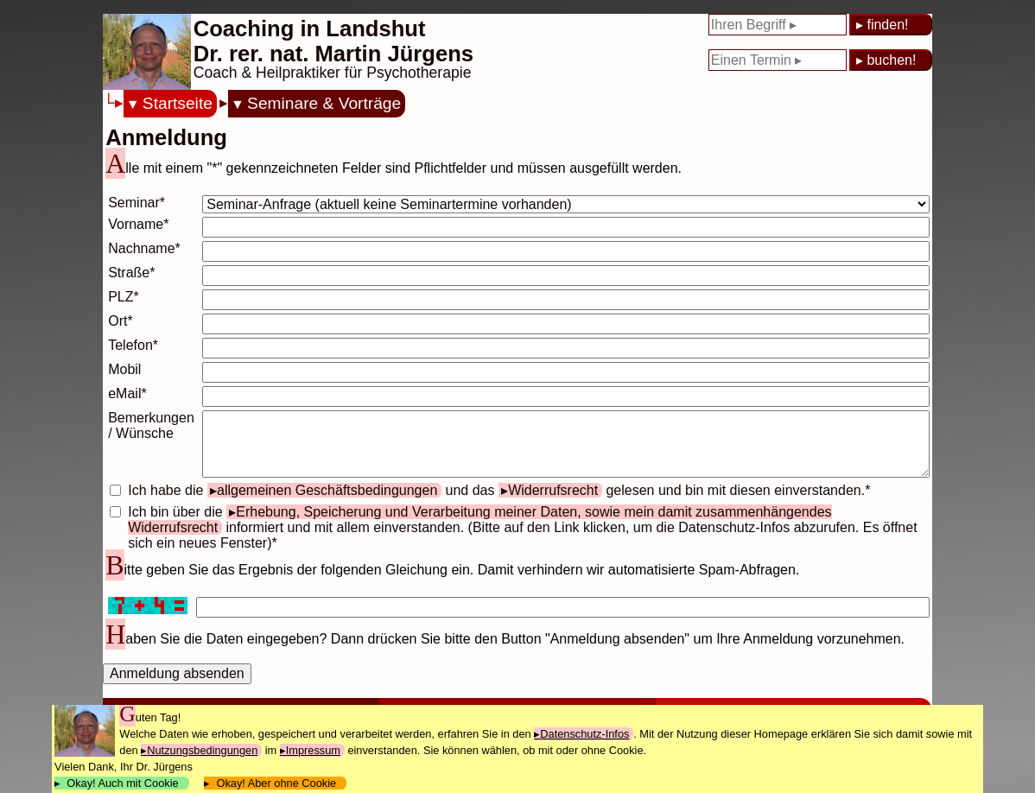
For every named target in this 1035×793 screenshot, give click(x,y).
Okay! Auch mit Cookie (122, 783)
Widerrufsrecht (553, 490)
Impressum (313, 750)
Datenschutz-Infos (584, 733)
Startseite (178, 103)
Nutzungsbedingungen (202, 750)
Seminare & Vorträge (324, 103)
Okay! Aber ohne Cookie (276, 783)
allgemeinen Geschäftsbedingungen (327, 490)
